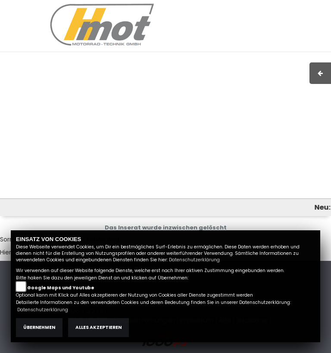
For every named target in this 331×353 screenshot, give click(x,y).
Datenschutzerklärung (194, 260)
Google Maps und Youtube (60, 288)
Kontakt (267, 7)
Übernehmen (39, 327)
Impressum (214, 7)
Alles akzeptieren (98, 327)
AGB (243, 7)
